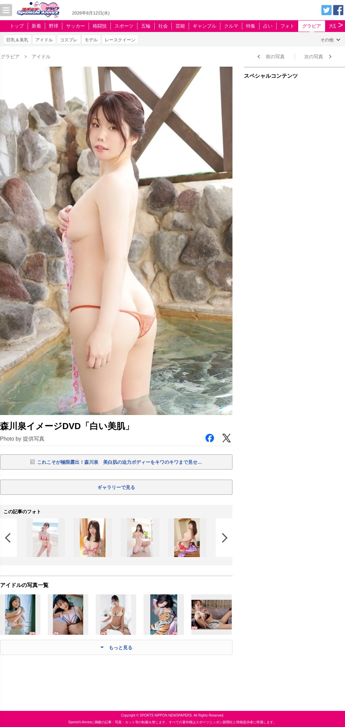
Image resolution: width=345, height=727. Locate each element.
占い (268, 26)
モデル (91, 39)
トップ (17, 26)
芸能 (180, 26)
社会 (163, 26)
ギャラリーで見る (116, 487)
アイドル (44, 39)
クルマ (231, 26)
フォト (287, 26)
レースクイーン (120, 39)
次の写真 (313, 56)
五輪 (146, 26)
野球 (53, 26)
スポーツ (124, 26)
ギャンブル (204, 26)
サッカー (75, 26)
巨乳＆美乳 (17, 39)
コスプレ (68, 39)
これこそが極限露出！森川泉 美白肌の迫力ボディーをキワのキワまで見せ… (119, 462)
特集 (250, 26)
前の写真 (275, 56)
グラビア (311, 26)
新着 (36, 26)
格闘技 (100, 26)
